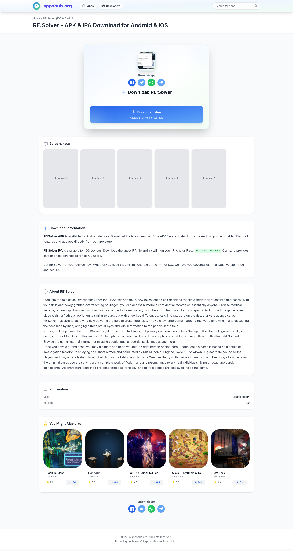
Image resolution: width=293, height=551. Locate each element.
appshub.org (52, 6)
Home (36, 18)
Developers (111, 6)
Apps (88, 6)
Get (72, 483)
